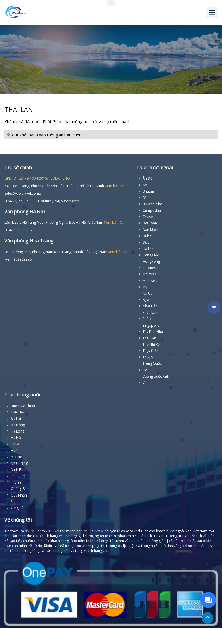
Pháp (147, 318)
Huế (14, 450)
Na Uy (147, 293)
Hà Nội (16, 437)
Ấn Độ (147, 178)
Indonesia (151, 267)
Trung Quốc (152, 363)
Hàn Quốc (151, 255)
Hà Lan (148, 248)
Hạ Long (17, 431)
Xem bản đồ (114, 185)
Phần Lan (150, 312)
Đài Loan (150, 223)
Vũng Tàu (18, 507)
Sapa (15, 501)
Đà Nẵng (18, 424)
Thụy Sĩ (148, 357)
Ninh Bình (18, 469)
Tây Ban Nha (153, 331)
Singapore (151, 325)
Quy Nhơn (19, 495)
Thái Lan (149, 338)
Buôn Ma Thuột (23, 405)
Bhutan (148, 191)
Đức (146, 242)
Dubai (147, 236)
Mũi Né (16, 456)
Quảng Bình (20, 488)
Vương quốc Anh (156, 376)
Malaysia (150, 274)
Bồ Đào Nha (152, 204)
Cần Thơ (17, 412)
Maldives (150, 280)
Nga (146, 299)
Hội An (16, 443)
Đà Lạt (16, 418)
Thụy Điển (151, 350)
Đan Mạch (151, 229)
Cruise (148, 216)
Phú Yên (17, 482)
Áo (145, 185)
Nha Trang (19, 463)
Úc (145, 370)
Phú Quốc (18, 475)
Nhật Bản (150, 306)
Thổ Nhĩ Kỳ (151, 344)
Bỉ (144, 197)
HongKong (151, 261)
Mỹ (145, 287)
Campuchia (152, 210)
